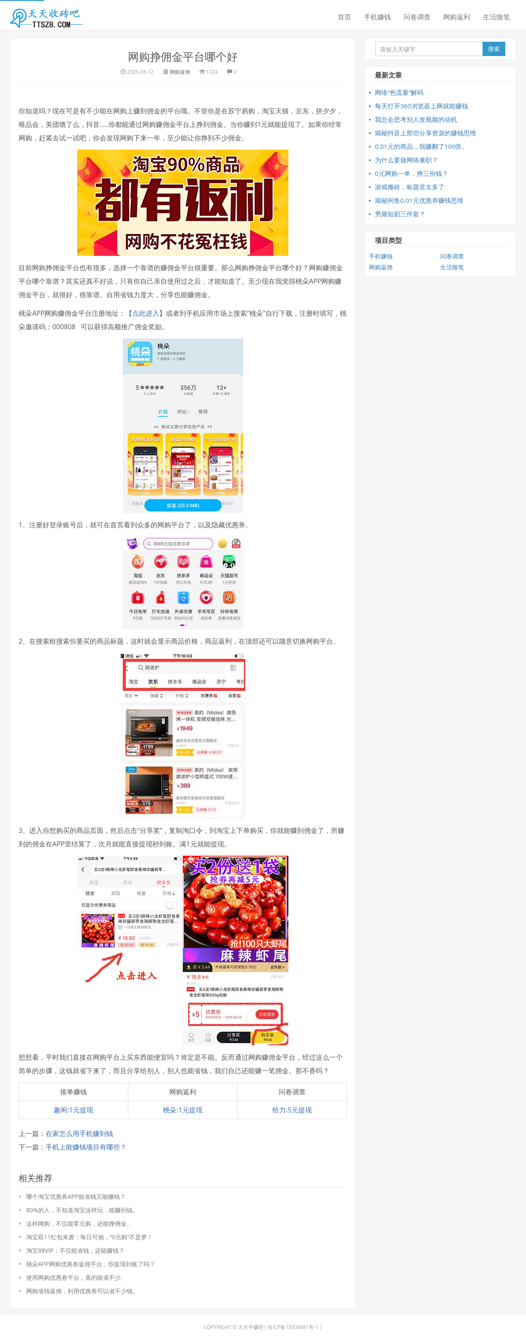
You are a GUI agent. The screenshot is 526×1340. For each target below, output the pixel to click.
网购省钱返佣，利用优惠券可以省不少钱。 (82, 1291)
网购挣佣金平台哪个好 (183, 56)
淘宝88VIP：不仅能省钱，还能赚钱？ (75, 1250)
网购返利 (456, 16)
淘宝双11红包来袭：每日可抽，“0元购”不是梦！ (89, 1237)
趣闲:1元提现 (73, 1109)
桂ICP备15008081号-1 (293, 1327)
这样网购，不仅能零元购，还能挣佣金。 (79, 1223)
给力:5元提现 (292, 1109)
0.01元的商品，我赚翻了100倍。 (421, 146)
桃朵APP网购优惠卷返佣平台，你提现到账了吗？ (90, 1264)
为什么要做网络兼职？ (406, 160)
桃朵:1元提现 (182, 1109)
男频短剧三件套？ (400, 213)
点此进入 (145, 313)
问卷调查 (417, 16)
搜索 (494, 49)
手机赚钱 (377, 16)
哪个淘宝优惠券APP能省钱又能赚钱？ (76, 1196)
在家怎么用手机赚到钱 (79, 1133)
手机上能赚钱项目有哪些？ (86, 1147)
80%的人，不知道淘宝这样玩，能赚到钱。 (82, 1210)
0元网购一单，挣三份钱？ (411, 173)
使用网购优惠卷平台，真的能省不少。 (76, 1277)
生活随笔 (496, 16)
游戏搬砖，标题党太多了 (410, 187)
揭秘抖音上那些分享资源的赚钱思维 (425, 133)
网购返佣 (180, 71)
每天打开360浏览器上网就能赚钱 (421, 106)
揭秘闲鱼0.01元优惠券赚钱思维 (419, 200)
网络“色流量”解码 (399, 92)
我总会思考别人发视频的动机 (416, 119)
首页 (344, 16)
